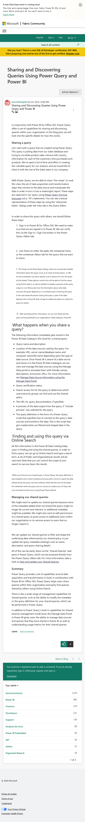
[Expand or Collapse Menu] (4, 31)
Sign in (51, 37)
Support (10, 719)
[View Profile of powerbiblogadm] (19, 101)
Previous (66, 759)
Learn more (8, 14)
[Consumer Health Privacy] (42, 813)
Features (10, 706)
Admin (9, 746)
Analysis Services (14, 726)
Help (61, 37)
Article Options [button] (69, 91)
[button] (73, 110)
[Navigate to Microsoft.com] (10, 23)
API (7, 739)
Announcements (27, 632)
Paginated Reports (15, 753)
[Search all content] (60, 45)
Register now (72, 53)
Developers (11, 713)
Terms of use (7, 798)
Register (39, 37)
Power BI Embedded (16, 733)
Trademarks (6, 803)
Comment (11, 676)
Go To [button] (70, 37)
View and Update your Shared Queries (39, 561)
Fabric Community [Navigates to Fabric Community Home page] (33, 23)
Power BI (10, 699)
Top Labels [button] (10, 685)
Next (79, 759)
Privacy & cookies (9, 794)
